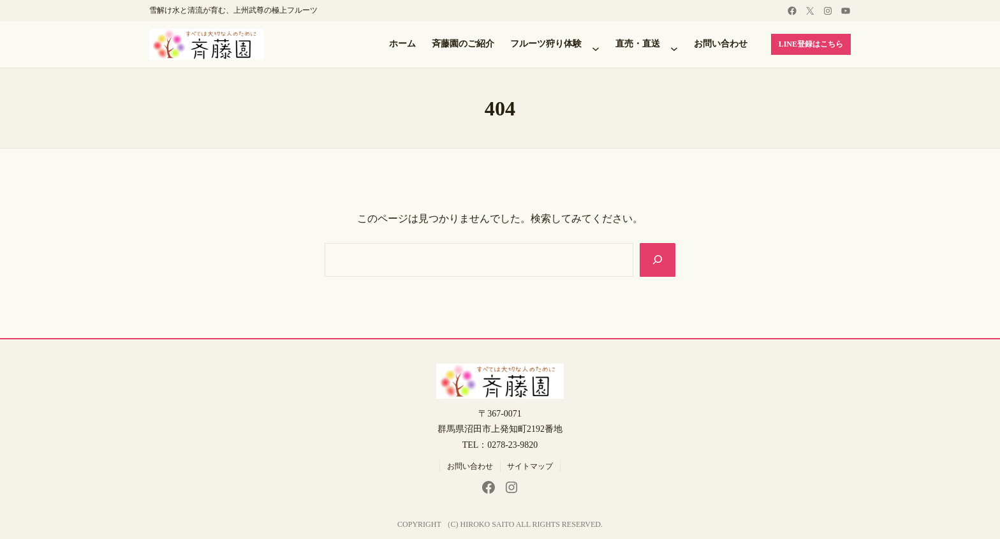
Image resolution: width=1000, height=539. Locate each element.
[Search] (657, 259)
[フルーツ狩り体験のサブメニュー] (595, 45)
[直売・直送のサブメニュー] (674, 45)
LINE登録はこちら (811, 44)
